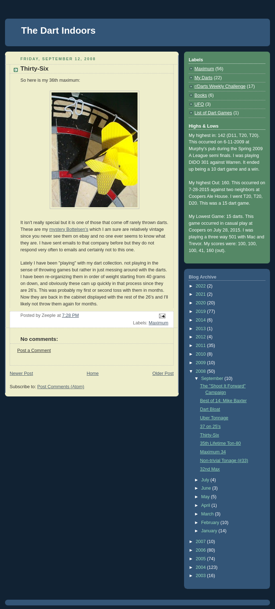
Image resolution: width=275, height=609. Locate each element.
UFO (199, 104)
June (206, 488)
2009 (201, 362)
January (209, 530)
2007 (201, 541)
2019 (201, 311)
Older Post (163, 373)
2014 (201, 320)
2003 (201, 575)
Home (93, 373)
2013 (201, 328)
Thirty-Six (209, 435)
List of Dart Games (213, 112)
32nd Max (210, 469)
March (208, 514)
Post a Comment (34, 350)
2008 (201, 371)
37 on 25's (210, 426)
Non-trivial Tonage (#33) (224, 460)
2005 (201, 558)
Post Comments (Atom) (60, 386)
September (213, 378)
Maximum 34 (213, 452)
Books (200, 95)
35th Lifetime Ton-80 (220, 443)
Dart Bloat (210, 409)
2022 (201, 286)
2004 (201, 567)
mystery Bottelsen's (68, 229)
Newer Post (21, 373)
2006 (201, 550)
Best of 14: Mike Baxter (223, 400)
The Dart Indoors (58, 30)
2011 (201, 345)
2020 (201, 302)
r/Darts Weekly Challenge (220, 86)
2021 (201, 294)
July (206, 479)
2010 (201, 354)
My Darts (203, 77)
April (206, 505)
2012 (201, 336)
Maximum (158, 322)
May (206, 496)
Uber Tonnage (214, 417)
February (211, 522)
